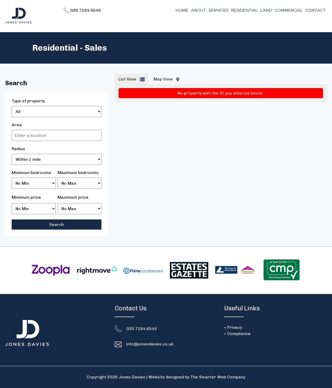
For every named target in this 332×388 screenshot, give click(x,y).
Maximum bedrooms (78, 172)
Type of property (28, 100)
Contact (315, 10)
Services (219, 10)
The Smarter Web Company (217, 376)
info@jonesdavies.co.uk (150, 344)
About (198, 10)
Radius (18, 148)
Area (17, 124)
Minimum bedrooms (31, 172)
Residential (244, 10)
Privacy (234, 327)
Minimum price (26, 197)
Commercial (289, 10)
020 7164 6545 (82, 10)
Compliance (239, 333)
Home (182, 10)
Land (266, 10)
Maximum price (73, 197)
